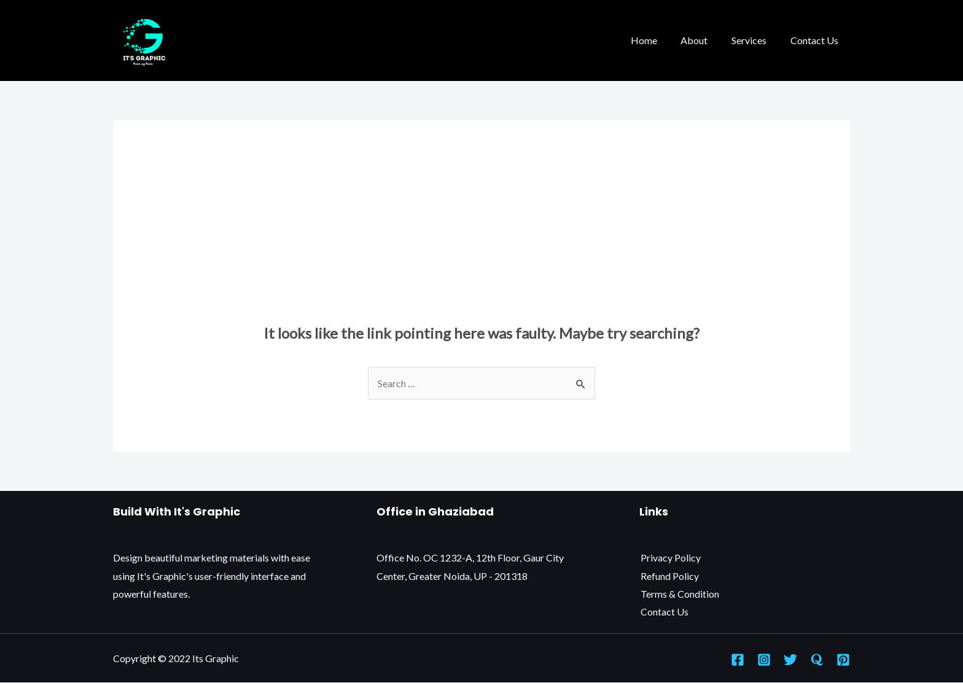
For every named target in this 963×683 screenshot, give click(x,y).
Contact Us (816, 40)
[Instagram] (764, 659)
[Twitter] (790, 659)
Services (755, 40)
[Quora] (817, 659)
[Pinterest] (843, 659)
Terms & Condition (678, 594)
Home (658, 40)
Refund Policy (668, 576)
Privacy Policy (669, 557)
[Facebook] (737, 659)
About (704, 40)
